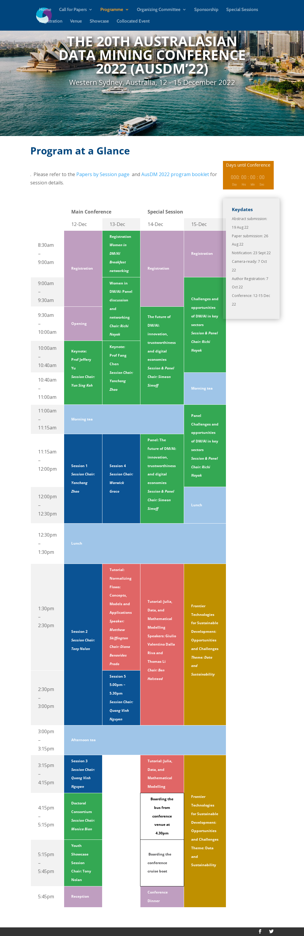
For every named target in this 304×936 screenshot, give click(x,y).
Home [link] (45, 9)
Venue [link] (76, 21)
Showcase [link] (99, 21)
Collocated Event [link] (133, 21)
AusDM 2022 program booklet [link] (175, 174)
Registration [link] (50, 21)
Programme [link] (111, 9)
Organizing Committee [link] (158, 9)
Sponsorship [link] (206, 9)
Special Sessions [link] (242, 9)
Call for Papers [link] (73, 9)
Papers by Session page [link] (102, 174)
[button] (260, 931)
